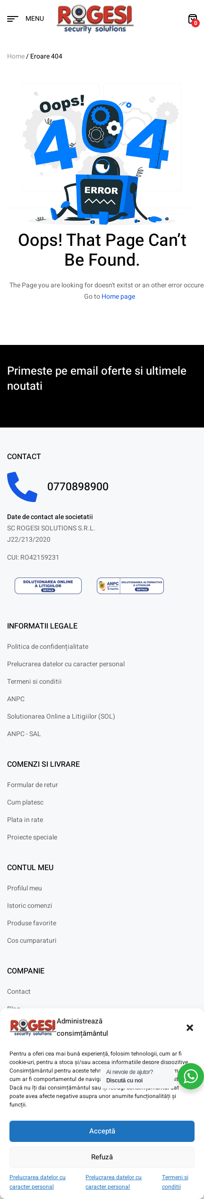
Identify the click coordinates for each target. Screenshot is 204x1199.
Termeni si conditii (175, 1182)
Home (16, 56)
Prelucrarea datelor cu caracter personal (37, 1182)
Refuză (102, 1157)
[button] (190, 1027)
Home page (118, 297)
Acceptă (102, 1131)
